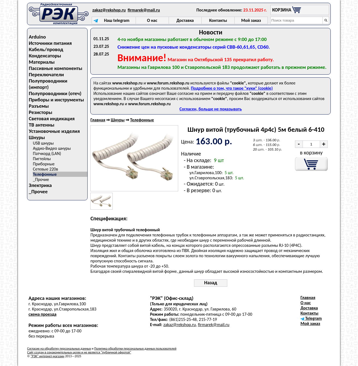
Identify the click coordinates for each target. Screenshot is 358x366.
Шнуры (37, 137)
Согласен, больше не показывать (211, 109)
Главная (97, 119)
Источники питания (50, 43)
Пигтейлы (42, 158)
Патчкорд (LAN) (47, 153)
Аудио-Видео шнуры (52, 148)
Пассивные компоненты (55, 68)
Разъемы (39, 106)
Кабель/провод (46, 49)
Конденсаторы (45, 55)
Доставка (309, 308)
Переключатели (46, 74)
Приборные (44, 163)
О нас (305, 302)
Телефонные (44, 174)
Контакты (309, 313)
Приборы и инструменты (56, 99)
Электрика (40, 185)
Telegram (311, 318)
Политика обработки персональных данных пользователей (135, 348)
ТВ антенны (41, 125)
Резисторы (40, 112)
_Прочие (41, 179)
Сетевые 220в (45, 169)
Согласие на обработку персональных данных (59, 348)
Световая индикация (51, 118)
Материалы (42, 62)
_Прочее (38, 191)
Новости (210, 32)
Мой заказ (310, 323)
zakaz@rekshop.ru (109, 10)
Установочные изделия (54, 131)
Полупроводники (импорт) (48, 84)
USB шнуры (43, 143)
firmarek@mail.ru (144, 10)
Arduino (37, 37)
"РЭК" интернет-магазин (47, 356)
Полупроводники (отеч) (55, 93)
